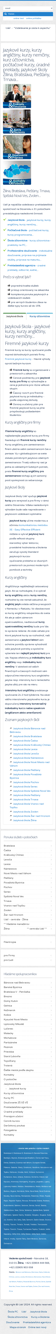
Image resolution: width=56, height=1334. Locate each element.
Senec (43, 1282)
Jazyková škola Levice (25, 749)
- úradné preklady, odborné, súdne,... (26, 268)
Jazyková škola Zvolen (25, 811)
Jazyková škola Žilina (24, 820)
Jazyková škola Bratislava (27, 736)
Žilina (11, 1291)
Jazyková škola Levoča (26, 753)
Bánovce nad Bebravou (23, 1272)
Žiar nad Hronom (44, 1286)
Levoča (22, 1277)
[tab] (14, 316)
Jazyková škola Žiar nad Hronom (31, 816)
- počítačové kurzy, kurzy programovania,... (28, 232)
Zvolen (35, 1286)
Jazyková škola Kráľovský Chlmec (32, 745)
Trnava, (18, 1286)
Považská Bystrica (29, 1282)
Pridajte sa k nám (10, 1148)
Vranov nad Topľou (27, 1286)
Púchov (38, 1282)
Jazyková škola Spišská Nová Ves (31, 790)
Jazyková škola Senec (25, 786)
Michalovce (29, 1277)
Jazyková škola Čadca (25, 740)
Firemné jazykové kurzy (18, 359)
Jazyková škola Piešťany (26, 770)
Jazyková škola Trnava (25, 799)
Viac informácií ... (19, 1244)
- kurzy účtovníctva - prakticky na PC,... (29, 243)
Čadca (41, 1272)
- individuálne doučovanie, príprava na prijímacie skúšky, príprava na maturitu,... (29, 255)
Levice (17, 1277)
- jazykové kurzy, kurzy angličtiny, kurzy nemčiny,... (29, 222)
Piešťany (20, 1282)
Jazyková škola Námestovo (28, 757)
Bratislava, (35, 1272)
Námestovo (38, 1277)
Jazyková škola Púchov (26, 782)
